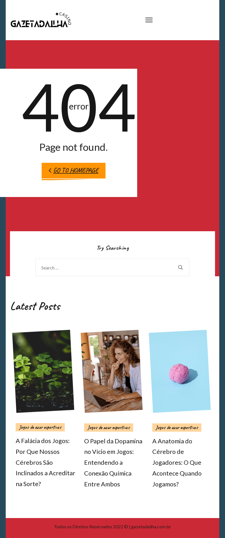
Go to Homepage (73, 170)
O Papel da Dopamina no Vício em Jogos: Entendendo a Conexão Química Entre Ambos (113, 462)
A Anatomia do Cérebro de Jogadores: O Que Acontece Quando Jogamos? (177, 462)
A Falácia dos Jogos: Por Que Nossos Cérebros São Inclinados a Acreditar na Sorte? (45, 462)
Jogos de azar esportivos (40, 427)
